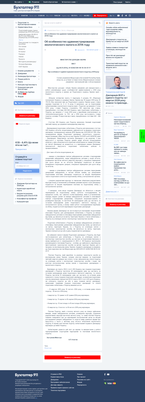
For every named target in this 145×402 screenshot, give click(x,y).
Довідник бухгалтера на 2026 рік (27, 184)
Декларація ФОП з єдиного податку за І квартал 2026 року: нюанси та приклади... (117, 99)
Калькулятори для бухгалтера (25, 88)
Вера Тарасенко (119, 130)
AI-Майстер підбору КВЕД (26, 93)
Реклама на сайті (83, 379)
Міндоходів (48, 348)
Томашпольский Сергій (115, 92)
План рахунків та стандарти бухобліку (28, 43)
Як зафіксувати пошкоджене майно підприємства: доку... (120, 166)
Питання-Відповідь (25, 64)
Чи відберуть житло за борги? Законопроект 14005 (121, 135)
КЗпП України (23, 67)
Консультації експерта (27, 85)
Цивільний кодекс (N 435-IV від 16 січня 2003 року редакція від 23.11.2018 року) (28, 36)
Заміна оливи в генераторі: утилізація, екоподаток (117, 48)
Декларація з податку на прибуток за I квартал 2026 (117, 40)
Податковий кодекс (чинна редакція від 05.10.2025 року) (29, 31)
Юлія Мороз (117, 176)
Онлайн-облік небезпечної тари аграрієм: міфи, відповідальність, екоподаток (117, 30)
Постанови (22, 46)
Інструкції (22, 51)
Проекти (22, 59)
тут (36, 398)
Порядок (22, 54)
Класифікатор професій (26, 199)
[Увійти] (127, 2)
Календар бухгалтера (27, 76)
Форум (20, 97)
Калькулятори (22, 202)
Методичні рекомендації (27, 61)
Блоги (20, 82)
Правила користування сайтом (62, 387)
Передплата (100, 15)
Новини (80, 374)
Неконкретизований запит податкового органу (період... (122, 122)
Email (16, 162)
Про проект (81, 377)
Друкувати (79, 50)
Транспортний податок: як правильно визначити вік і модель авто (117, 65)
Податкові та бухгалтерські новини (27, 23)
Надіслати (27, 171)
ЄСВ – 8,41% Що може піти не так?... (26, 143)
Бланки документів (26, 71)
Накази (21, 56)
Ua (111, 15)
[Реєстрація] (117, 2)
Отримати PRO (56, 374)
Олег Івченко (118, 159)
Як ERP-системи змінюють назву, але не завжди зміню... (121, 150)
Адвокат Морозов (119, 117)
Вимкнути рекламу (27, 116)
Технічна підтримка (58, 390)
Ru (114, 15)
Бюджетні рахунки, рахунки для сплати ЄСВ (27, 195)
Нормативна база (25, 27)
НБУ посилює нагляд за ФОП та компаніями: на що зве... (121, 182)
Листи (21, 40)
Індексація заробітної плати (26, 189)
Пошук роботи (24, 79)
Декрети (22, 49)
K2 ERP (116, 144)
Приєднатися (20, 149)
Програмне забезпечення (60, 382)
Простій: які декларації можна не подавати (115, 56)
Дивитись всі (112, 192)
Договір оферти (57, 385)
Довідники (22, 73)
